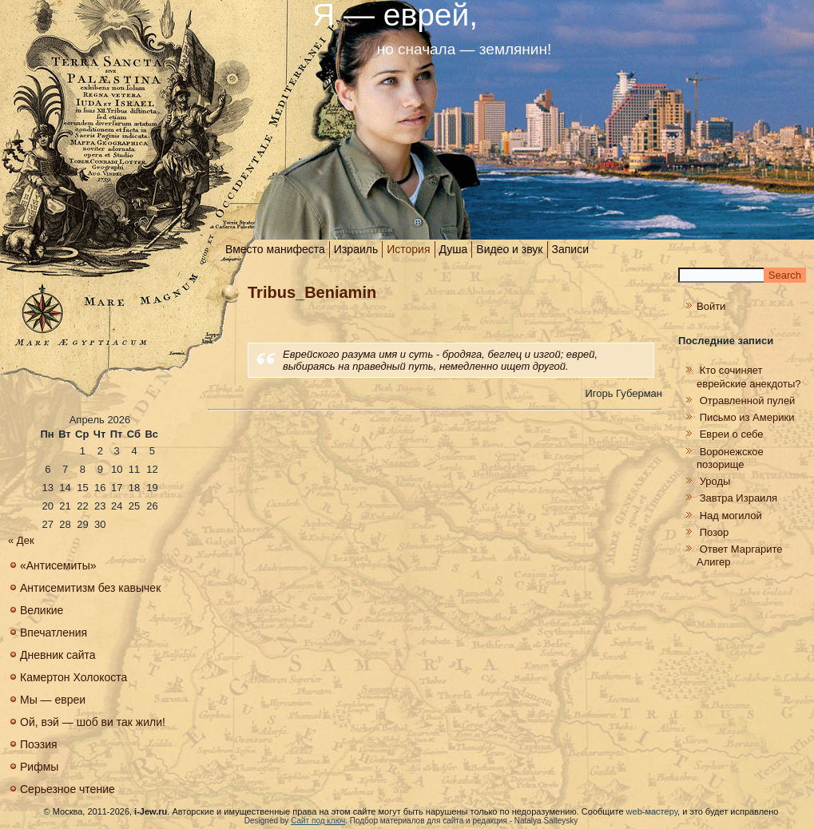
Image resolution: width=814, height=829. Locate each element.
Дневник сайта (58, 655)
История (408, 249)
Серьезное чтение (67, 789)
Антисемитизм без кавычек (90, 587)
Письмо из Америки (747, 417)
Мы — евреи (52, 699)
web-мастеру (651, 811)
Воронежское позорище (730, 458)
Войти (711, 306)
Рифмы (39, 766)
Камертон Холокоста (73, 677)
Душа (453, 249)
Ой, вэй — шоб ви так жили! (92, 722)
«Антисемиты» (58, 565)
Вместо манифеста (275, 249)
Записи (570, 249)
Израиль (356, 249)
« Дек (21, 540)
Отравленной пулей (748, 401)
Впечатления (53, 632)
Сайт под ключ (318, 820)
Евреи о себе (732, 434)
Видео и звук (509, 249)
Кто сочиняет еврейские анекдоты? (749, 376)
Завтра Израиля (738, 498)
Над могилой (731, 516)
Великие (41, 610)
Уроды (715, 481)
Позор (714, 532)
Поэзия (39, 744)
